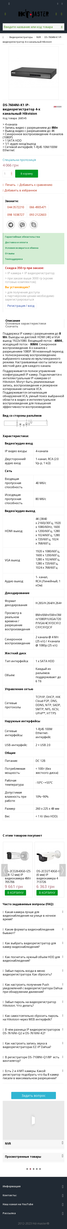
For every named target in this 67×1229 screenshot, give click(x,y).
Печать (10, 185)
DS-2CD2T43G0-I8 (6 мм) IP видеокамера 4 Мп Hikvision (48, 876)
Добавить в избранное (20, 190)
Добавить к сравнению (35, 185)
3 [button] (33, 1169)
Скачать (11, 326)
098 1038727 (15, 215)
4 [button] (37, 1169)
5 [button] (40, 1169)
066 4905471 (37, 207)
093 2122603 (37, 215)
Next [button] (62, 870)
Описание (12, 320)
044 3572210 (15, 207)
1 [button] (27, 1169)
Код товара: (10, 118)
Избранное (57, 3)
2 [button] (30, 1169)
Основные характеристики (25, 323)
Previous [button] (4, 870)
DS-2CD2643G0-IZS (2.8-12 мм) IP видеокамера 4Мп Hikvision (18, 876)
